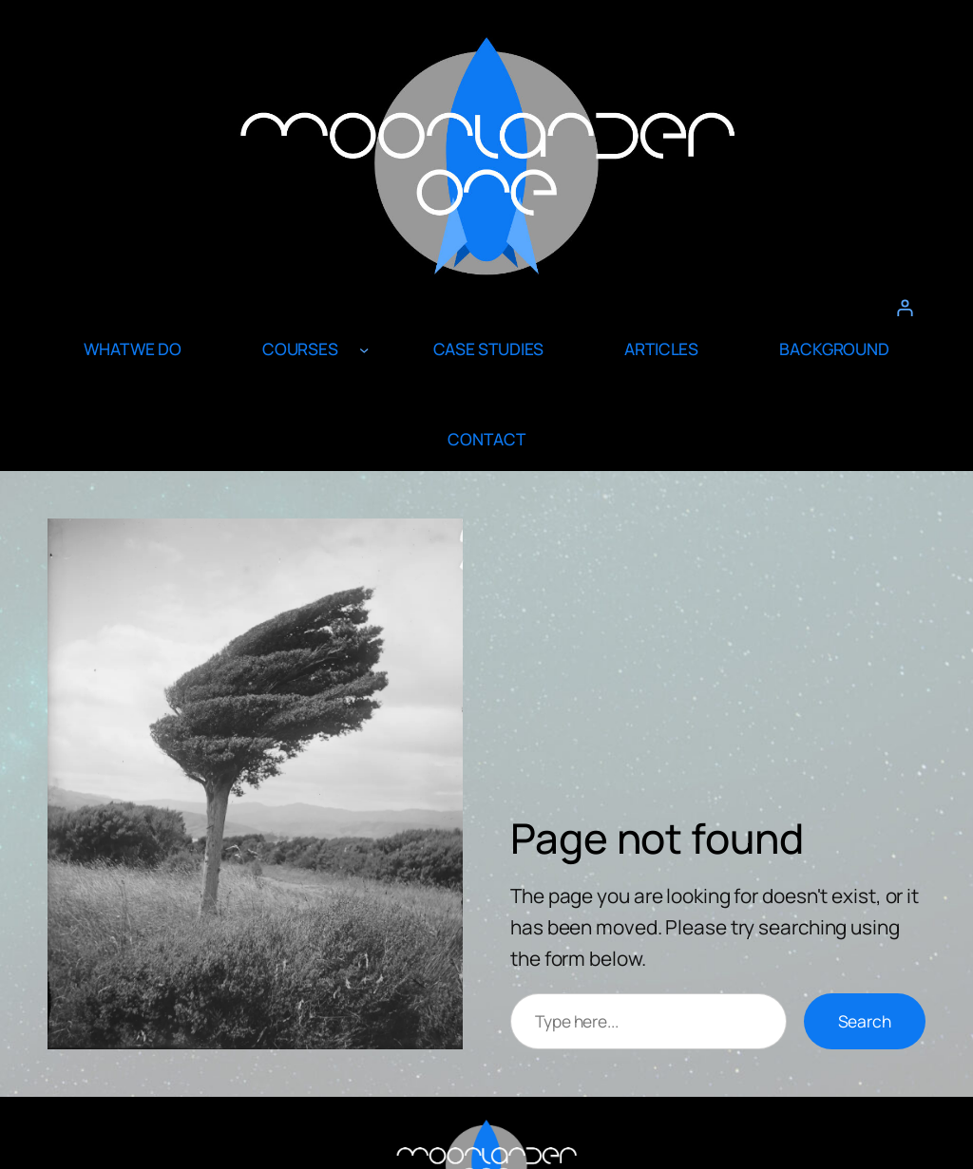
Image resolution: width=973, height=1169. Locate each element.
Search (864, 1020)
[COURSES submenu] (364, 349)
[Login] (905, 307)
